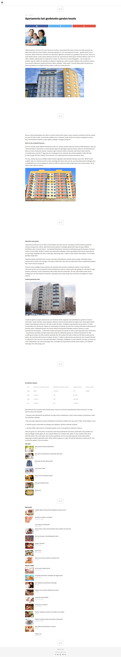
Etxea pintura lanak (40, 468)
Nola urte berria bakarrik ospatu (44, 475)
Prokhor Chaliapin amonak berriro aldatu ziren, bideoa (49, 612)
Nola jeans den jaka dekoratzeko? (44, 461)
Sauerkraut (38, 490)
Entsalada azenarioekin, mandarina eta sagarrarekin (49, 575)
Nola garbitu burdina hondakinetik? (44, 446)
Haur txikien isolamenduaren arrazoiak (45, 626)
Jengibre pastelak (39, 543)
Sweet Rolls (38, 550)
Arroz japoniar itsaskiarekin (42, 524)
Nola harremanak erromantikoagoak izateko (47, 536)
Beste (26, 15)
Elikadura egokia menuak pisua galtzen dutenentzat (49, 619)
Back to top (60, 649)
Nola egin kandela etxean (42, 483)
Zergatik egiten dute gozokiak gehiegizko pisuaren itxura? (50, 510)
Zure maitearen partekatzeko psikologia (46, 583)
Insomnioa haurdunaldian (41, 597)
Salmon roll (38, 634)
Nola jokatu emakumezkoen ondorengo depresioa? (48, 454)
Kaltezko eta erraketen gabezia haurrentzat (46, 590)
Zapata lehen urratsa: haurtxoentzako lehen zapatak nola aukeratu (53, 529)
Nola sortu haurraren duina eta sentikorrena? (47, 558)
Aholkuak (31, 15)
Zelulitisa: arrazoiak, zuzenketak (43, 517)
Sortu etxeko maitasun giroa (42, 568)
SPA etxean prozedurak (41, 604)
